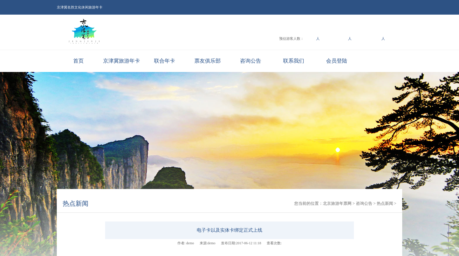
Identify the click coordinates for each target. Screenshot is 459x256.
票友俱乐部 (207, 61)
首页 (78, 61)
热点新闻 (75, 203)
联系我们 (293, 61)
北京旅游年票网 (337, 203)
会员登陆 (336, 61)
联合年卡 (164, 61)
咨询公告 (250, 61)
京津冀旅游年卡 (121, 61)
